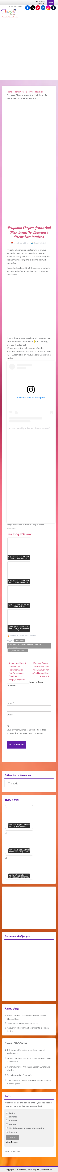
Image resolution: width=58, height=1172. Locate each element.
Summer (13, 1116)
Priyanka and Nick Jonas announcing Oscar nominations (24, 645)
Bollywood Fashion (34, 91)
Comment (12, 685)
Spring (12, 1113)
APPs (50, 2)
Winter (12, 1124)
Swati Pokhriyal (40, 243)
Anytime (13, 1132)
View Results (12, 1142)
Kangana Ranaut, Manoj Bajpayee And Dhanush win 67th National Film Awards (40, 670)
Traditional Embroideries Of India (22, 1023)
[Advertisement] (29, 49)
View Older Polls (12, 1151)
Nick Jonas (20, 641)
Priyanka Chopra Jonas (17, 650)
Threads (13, 783)
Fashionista (19, 91)
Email (10, 714)
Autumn (13, 1120)
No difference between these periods (27, 1128)
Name (10, 703)
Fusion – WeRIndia (15, 1043)
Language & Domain (40, 2)
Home (9, 91)
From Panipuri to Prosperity (19, 1075)
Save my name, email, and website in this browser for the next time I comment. (26, 731)
